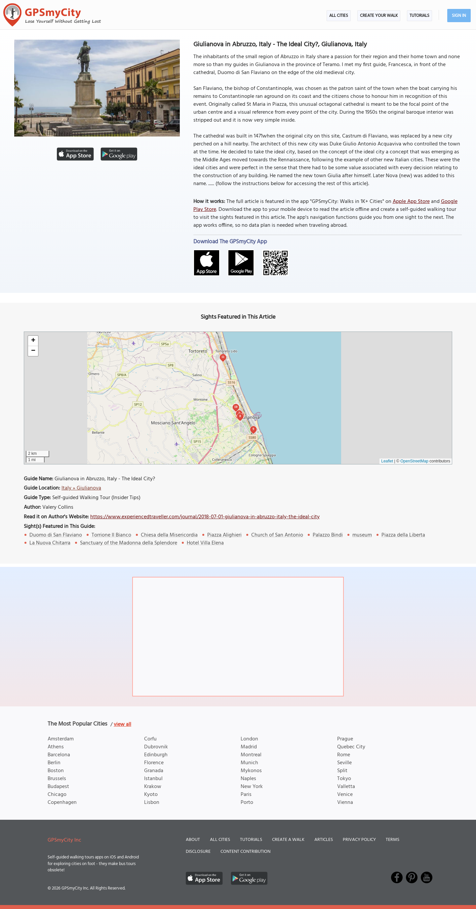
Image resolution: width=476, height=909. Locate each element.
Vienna (345, 802)
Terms (392, 840)
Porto (247, 802)
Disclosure (198, 851)
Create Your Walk (379, 15)
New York (252, 786)
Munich (249, 763)
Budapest (58, 786)
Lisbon (151, 802)
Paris (246, 794)
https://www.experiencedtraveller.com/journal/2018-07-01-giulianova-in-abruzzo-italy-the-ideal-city (205, 517)
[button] (33, 341)
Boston (56, 771)
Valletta (346, 786)
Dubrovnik (156, 747)
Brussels (57, 778)
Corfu (150, 739)
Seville (344, 763)
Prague (345, 739)
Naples (248, 778)
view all (122, 724)
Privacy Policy (359, 840)
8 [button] (240, 416)
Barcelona (59, 755)
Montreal (251, 755)
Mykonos (251, 771)
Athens (56, 747)
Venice (345, 794)
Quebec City (351, 747)
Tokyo (344, 778)
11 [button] (222, 357)
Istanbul (153, 778)
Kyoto (151, 794)
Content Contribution (245, 851)
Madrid (249, 747)
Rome (343, 755)
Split (342, 771)
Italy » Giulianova (81, 488)
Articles (323, 840)
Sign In (459, 15)
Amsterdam (61, 739)
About (193, 840)
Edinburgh (156, 755)
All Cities (338, 15)
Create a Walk (288, 840)
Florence (154, 763)
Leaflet (387, 461)
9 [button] (253, 429)
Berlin (54, 763)
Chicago (57, 794)
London (249, 739)
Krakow (152, 786)
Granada (153, 771)
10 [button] (236, 407)
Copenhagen (62, 802)
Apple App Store (411, 201)
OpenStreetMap (414, 461)
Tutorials (419, 15)
